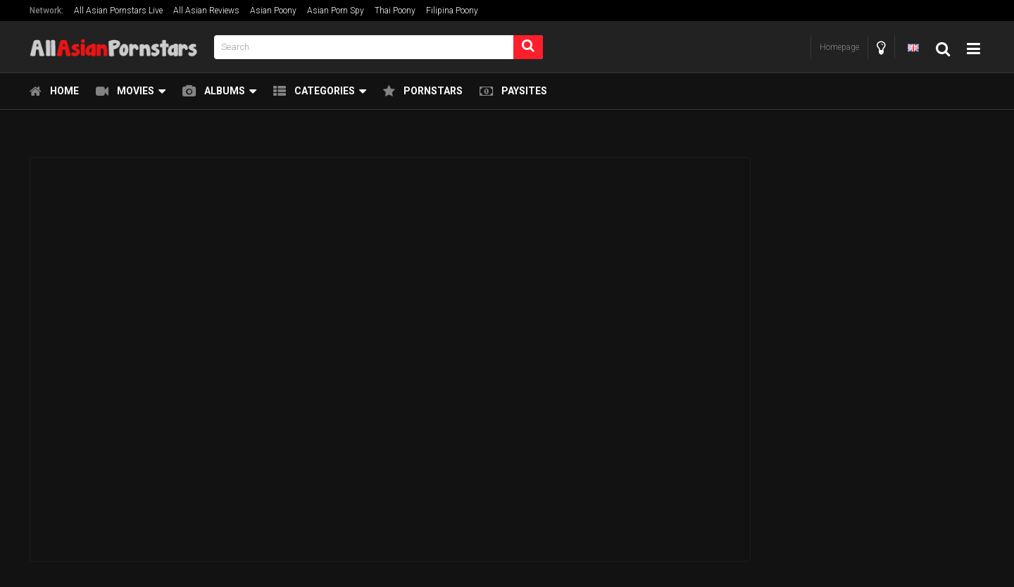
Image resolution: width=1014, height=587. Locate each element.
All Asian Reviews (206, 10)
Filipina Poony (452, 10)
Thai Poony (395, 10)
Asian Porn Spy (335, 10)
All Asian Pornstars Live (118, 10)
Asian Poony (273, 10)
